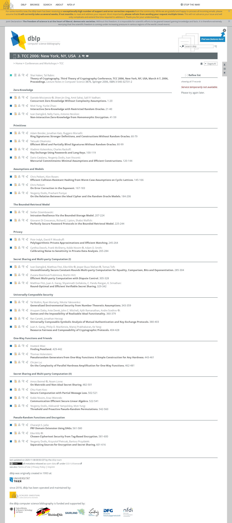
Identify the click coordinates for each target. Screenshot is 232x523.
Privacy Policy (38, 466)
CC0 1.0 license (73, 463)
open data (51, 463)
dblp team (57, 459)
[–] (186, 75)
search (47, 4)
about (59, 4)
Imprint (51, 466)
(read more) (163, 24)
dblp (23, 4)
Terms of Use (24, 466)
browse (34, 4)
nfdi (69, 4)
